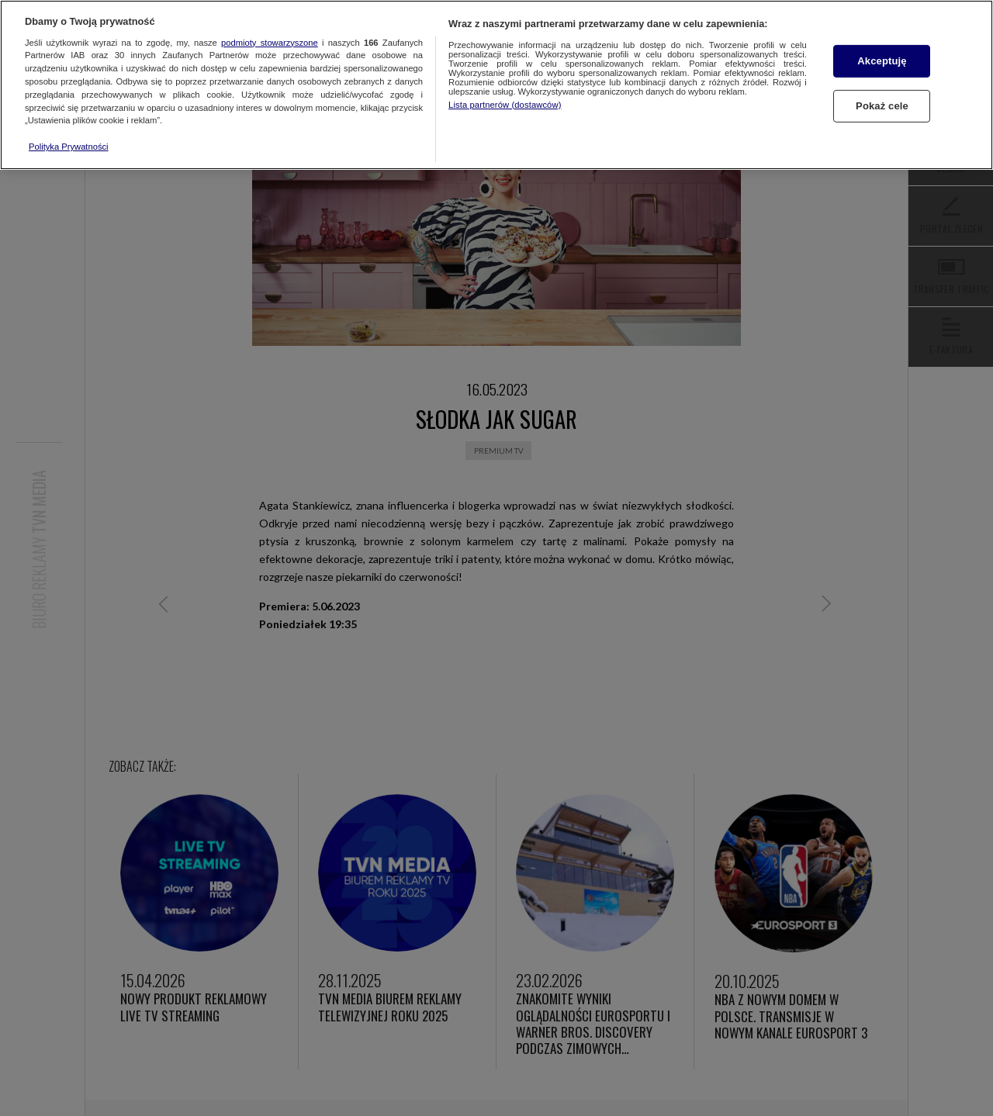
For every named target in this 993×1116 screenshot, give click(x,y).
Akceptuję (881, 61)
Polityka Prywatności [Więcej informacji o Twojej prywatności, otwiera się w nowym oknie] (69, 146)
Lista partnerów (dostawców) (504, 104)
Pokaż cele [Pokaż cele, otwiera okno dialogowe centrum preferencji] (882, 106)
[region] (496, 85)
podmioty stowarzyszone (269, 42)
